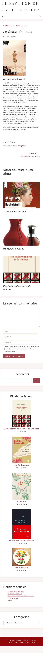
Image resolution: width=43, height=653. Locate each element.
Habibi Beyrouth (21, 465)
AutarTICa (31, 642)
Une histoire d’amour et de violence (21, 429)
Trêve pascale (21, 567)
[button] (3, 16)
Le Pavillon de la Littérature (21, 6)
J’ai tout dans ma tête (14, 211)
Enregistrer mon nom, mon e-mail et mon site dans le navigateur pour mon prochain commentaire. (22, 349)
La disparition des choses (21, 540)
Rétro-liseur (21, 26)
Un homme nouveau (13, 248)
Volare (10, 600)
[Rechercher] (36, 380)
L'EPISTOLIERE (8, 26)
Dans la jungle (13, 598)
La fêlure (21, 501)
